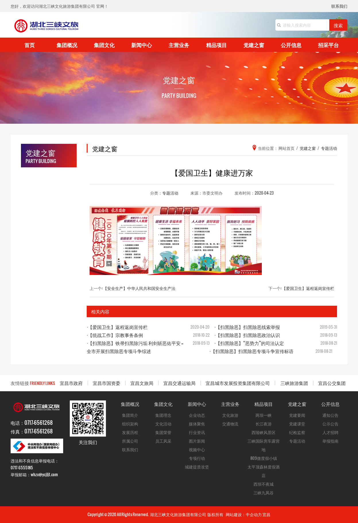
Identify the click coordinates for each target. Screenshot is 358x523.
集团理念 (163, 415)
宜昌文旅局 (141, 382)
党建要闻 (297, 415)
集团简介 (130, 415)
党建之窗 (253, 45)
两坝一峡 (264, 415)
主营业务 (179, 45)
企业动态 (197, 415)
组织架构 (130, 424)
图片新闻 (197, 441)
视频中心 (197, 449)
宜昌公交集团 (332, 382)
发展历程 (130, 432)
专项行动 (197, 458)
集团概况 (67, 45)
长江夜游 (264, 424)
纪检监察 (297, 432)
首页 (29, 45)
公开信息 (291, 45)
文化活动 (163, 424)
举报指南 (330, 441)
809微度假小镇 (263, 458)
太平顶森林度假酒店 (263, 471)
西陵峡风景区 (263, 432)
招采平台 (328, 45)
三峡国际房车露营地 (263, 445)
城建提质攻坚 (197, 467)
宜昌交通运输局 (179, 382)
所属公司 (130, 441)
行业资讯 (197, 432)
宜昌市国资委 (106, 382)
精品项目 (216, 45)
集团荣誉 (163, 432)
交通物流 (230, 424)
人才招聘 (330, 432)
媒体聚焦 (197, 424)
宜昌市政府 (71, 382)
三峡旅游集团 (294, 382)
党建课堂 (297, 424)
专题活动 (170, 193)
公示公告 (330, 424)
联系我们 (339, 6)
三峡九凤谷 (263, 492)
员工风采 (163, 441)
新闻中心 (141, 45)
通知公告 (330, 415)
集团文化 (104, 45)
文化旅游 (230, 415)
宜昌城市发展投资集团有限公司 (238, 382)
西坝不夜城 (263, 484)
